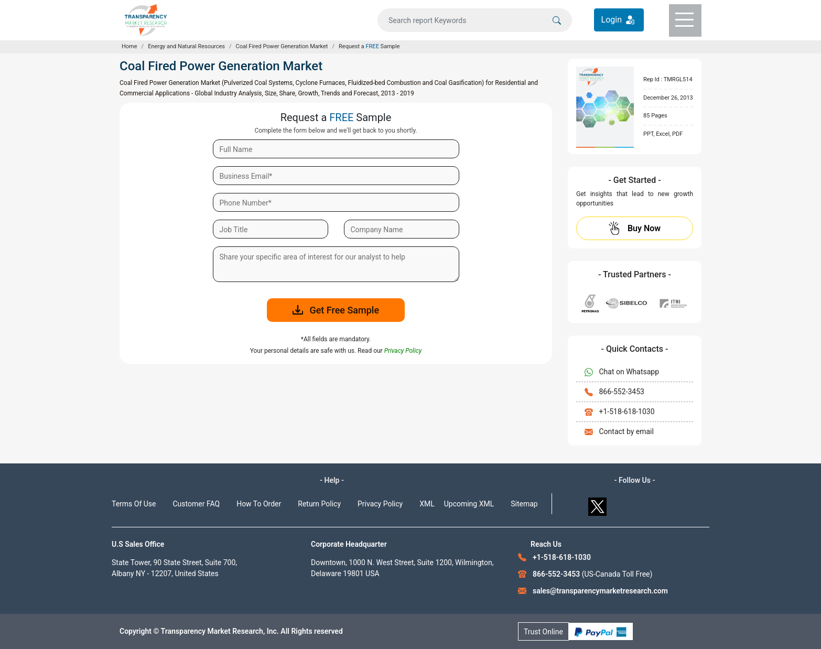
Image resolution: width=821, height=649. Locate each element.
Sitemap (524, 504)
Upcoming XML (469, 504)
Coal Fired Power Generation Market (282, 46)
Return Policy (319, 504)
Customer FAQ (196, 504)
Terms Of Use (134, 504)
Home (129, 46)
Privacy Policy (380, 504)
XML (427, 504)
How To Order (258, 504)
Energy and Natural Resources (186, 46)
